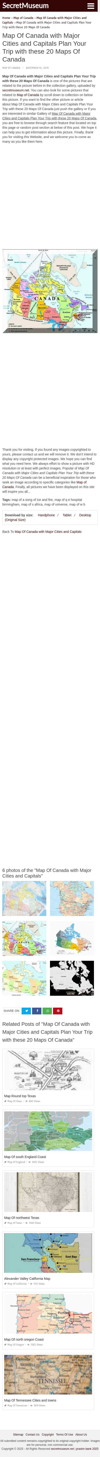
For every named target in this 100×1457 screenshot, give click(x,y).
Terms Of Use (64, 1434)
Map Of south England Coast (25, 1157)
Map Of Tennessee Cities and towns (30, 1400)
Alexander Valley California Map (27, 1278)
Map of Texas (13, 1101)
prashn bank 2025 (87, 1448)
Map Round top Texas (20, 1096)
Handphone (46, 515)
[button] (91, 5)
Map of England (14, 1162)
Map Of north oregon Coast (24, 1339)
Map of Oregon (14, 1344)
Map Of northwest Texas (21, 1218)
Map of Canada (11, 67)
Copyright (48, 1434)
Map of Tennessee (15, 1405)
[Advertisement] (50, 197)
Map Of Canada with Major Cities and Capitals (48, 532)
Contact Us (32, 1434)
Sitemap (18, 1434)
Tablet (67, 515)
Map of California (15, 1283)
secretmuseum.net (15, 90)
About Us (81, 1434)
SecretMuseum (25, 5)
